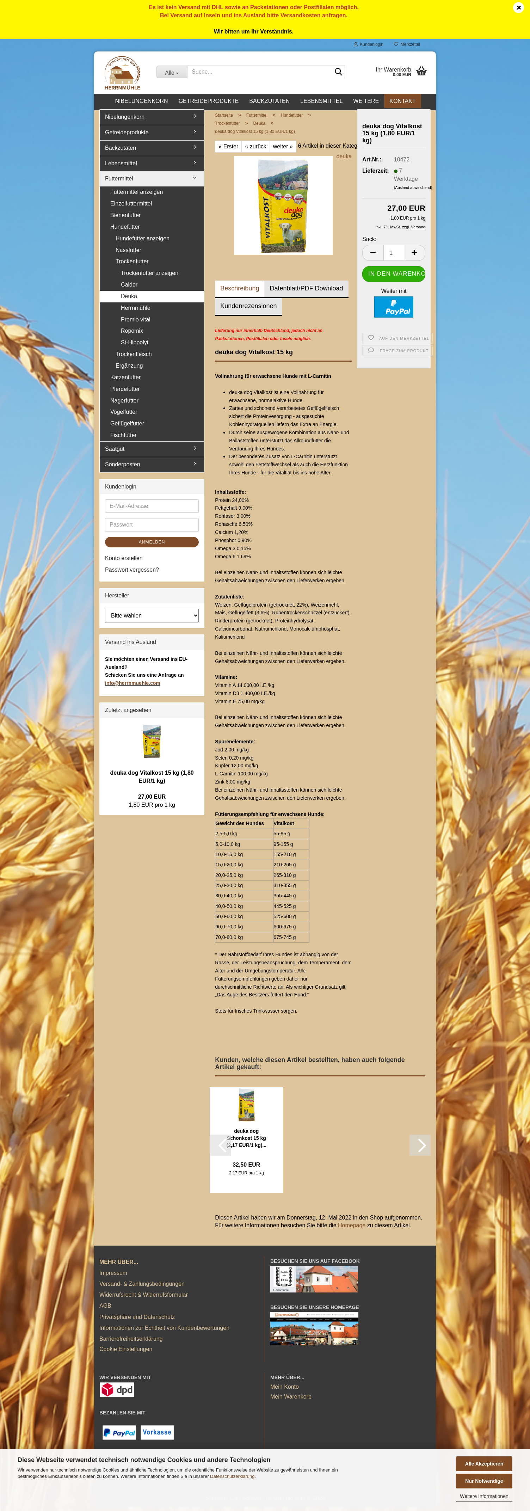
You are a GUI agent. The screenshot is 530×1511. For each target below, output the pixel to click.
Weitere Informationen (484, 1496)
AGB (105, 1310)
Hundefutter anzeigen (143, 242)
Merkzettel (407, 44)
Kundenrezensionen (248, 310)
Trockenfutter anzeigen (149, 277)
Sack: (369, 243)
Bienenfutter (125, 219)
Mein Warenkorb (291, 1400)
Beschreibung (239, 292)
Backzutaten (269, 101)
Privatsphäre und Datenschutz (137, 1321)
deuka (344, 161)
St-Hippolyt (134, 347)
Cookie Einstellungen (125, 1353)
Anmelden (152, 546)
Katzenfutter (125, 381)
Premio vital (135, 323)
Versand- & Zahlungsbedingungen (142, 1288)
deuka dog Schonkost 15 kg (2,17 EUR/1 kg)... (246, 1142)
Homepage (351, 1230)
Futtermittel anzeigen (136, 196)
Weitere (366, 101)
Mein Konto (284, 1391)
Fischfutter (123, 439)
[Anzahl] (393, 257)
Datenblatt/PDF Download (306, 292)
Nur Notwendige (484, 1481)
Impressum (113, 1277)
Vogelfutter (123, 416)
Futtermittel (119, 183)
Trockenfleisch (134, 358)
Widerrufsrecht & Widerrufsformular (143, 1299)
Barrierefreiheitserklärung (131, 1343)
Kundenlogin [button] (368, 44)
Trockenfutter (132, 266)
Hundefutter (125, 231)
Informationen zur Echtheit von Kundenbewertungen (164, 1332)
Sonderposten (122, 468)
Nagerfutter (124, 404)
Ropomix (132, 335)
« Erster (228, 150)
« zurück (255, 150)
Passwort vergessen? (132, 574)
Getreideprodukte (209, 101)
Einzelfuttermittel (131, 207)
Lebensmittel (321, 101)
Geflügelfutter (127, 427)
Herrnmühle (135, 312)
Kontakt (402, 101)
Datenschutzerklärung (232, 1476)
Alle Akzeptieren (484, 1464)
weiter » (283, 150)
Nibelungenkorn (141, 101)
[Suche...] (171, 72)
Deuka (129, 300)
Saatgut (114, 453)
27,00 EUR (152, 801)
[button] (372, 257)
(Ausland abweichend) (413, 191)
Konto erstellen (124, 562)
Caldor (129, 288)
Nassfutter (128, 254)
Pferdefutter (125, 393)
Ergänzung (129, 370)
